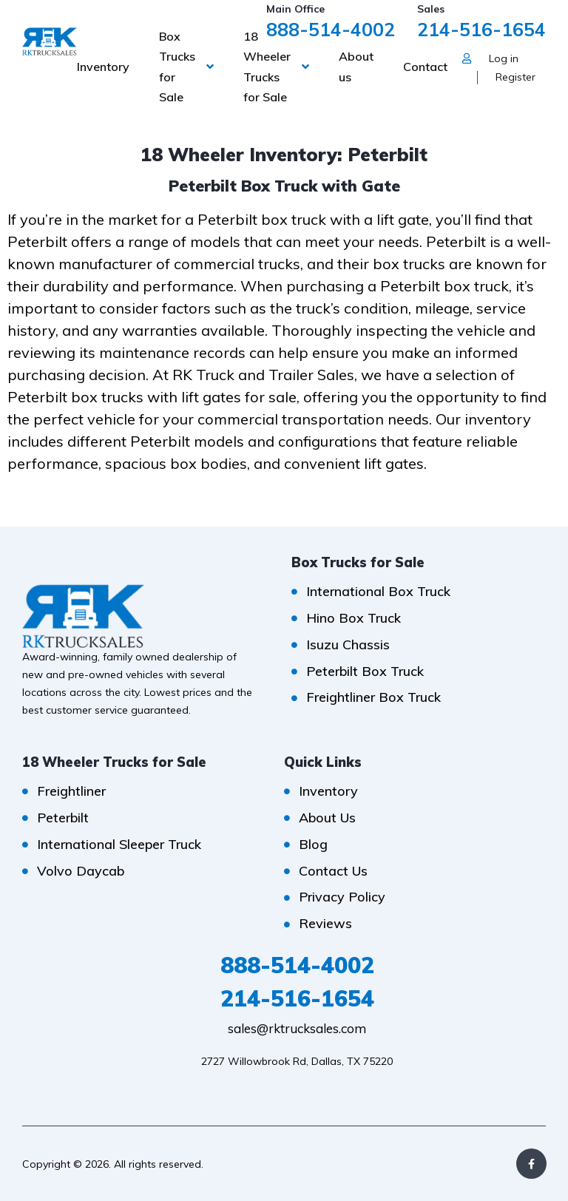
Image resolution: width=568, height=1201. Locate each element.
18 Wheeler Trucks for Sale (267, 66)
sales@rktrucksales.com (297, 1028)
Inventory (103, 66)
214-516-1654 (481, 29)
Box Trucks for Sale (177, 66)
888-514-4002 (330, 29)
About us (356, 66)
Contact (425, 66)
